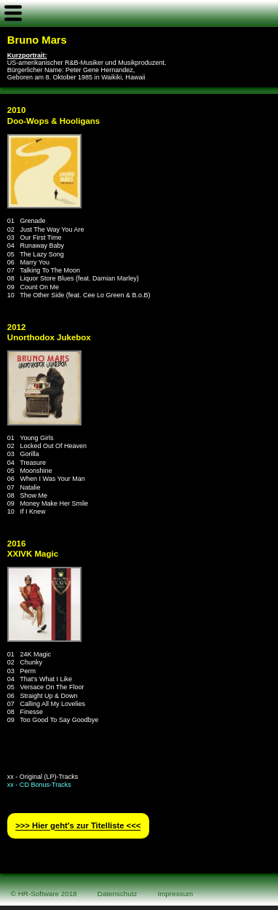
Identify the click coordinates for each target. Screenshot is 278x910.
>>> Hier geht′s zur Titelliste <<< (77, 826)
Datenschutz (118, 894)
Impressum (176, 894)
